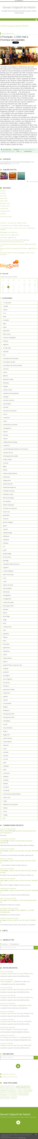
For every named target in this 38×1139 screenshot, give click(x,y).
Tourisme (6, 787)
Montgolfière (7, 595)
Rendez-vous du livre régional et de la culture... (14, 248)
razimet (5, 700)
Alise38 (2, 851)
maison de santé (8, 585)
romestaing (6, 721)
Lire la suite (15, 164)
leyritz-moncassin (8, 574)
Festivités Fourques (9, 491)
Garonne (6, 519)
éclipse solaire (7, 459)
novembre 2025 (5, 206)
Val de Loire (6, 797)
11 (3, 287)
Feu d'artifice (7, 501)
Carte (5, 931)
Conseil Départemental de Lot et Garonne (15, 449)
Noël (4, 623)
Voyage (5, 815)
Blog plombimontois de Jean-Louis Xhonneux (14, 241)
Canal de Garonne (8, 400)
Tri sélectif (6, 790)
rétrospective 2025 (8, 717)
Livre (4, 578)
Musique (5, 609)
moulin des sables (8, 602)
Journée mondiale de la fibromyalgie (11, 253)
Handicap (6, 540)
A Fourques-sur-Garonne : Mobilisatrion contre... (16, 1005)
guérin (5, 526)
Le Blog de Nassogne (23, 225)
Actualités (6, 320)
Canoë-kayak (7, 404)
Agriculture (6, 330)
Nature (5, 613)
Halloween (6, 536)
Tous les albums (33, 181)
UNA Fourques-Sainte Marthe (12, 794)
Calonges (6, 397)
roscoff (5, 724)
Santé (5, 749)
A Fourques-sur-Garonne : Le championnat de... (16, 1037)
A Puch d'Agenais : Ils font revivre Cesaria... (14, 1029)
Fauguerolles (7, 480)
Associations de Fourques (10, 358)
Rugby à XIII (6, 735)
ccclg (19, 1090)
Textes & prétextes (12, 232)
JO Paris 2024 (7, 557)
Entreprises (6, 477)
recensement (7, 703)
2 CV (4, 313)
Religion (5, 707)
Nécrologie (6, 616)
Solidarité (6, 766)
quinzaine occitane (9, 689)
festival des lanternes (9, 487)
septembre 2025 (5, 211)
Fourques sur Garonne (10, 508)
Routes (5, 731)
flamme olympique (8, 505)
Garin (2, 900)
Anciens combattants (9, 337)
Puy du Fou (6, 682)
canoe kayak (27, 1090)
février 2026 (3, 198)
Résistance (6, 710)
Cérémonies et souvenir (10, 424)
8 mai (4, 317)
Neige (5, 620)
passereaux (6, 647)
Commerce (6, 445)
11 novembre (7, 303)
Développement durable (10, 456)
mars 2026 (3, 196)
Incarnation (23, 223)
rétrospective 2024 (8, 714)
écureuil (5, 463)
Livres (5, 581)
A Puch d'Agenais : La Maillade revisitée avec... (15, 981)
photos (5, 661)
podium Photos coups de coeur (12, 665)
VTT (4, 818)
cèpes (5, 421)
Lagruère (6, 567)
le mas (14, 1097)
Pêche (5, 655)
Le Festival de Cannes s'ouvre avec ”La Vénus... (14, 228)
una (20, 151)
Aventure (6, 369)
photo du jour (5, 1097)
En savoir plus (22, 1137)
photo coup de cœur (7, 1087)
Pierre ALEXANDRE (6, 831)
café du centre (7, 390)
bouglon (5, 386)
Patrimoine (6, 651)
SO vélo (5, 759)
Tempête (6, 780)
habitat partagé (7, 533)
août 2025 (3, 214)
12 (8, 287)
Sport (4, 769)
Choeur (5, 438)
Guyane (5, 529)
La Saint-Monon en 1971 (7, 225)
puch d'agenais (7, 679)
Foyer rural (6, 512)
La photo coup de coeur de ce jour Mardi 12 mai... (16, 973)
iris (4, 546)
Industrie (5, 543)
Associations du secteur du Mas (12, 365)
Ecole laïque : (4, 237)
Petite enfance (7, 658)
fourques (4, 1094)
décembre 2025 (5, 203)
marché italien (7, 588)
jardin (5, 550)
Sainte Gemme (7, 738)
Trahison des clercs (6, 235)
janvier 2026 (3, 201)
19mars (5, 310)
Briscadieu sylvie (5, 910)
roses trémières (8, 728)
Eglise (4, 466)
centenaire (6, 418)
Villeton (5, 808)
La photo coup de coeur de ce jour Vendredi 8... (16, 1021)
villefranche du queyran (8, 1090)
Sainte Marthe (7, 742)
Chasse (5, 432)
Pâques (5, 637)
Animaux (5, 341)
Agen (4, 323)
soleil (4, 763)
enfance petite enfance (10, 473)
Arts (4, 355)
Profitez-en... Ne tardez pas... (8, 223)
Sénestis (5, 756)
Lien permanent (6, 149)
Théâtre (5, 783)
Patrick (2, 880)
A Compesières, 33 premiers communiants (12, 244)
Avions (5, 372)
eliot (1, 920)
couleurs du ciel (8, 452)
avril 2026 (3, 193)
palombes (6, 634)
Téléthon (6, 777)
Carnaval (5, 407)
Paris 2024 (6, 644)
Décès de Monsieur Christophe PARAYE (12, 240)
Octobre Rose (7, 627)
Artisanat (5, 351)
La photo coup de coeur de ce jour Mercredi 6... (16, 1045)
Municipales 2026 (8, 606)
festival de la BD (7, 484)
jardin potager (7, 553)
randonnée (6, 693)
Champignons (7, 428)
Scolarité (5, 752)
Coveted (3, 841)
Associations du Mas (9, 362)
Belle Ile (5, 376)
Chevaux (5, 435)
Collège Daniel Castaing (10, 442)
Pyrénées (6, 686)
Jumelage (6, 560)
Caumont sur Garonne (9, 411)
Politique (5, 668)
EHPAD (5, 470)
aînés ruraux (7, 334)
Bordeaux (6, 383)
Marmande (6, 592)
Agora (5, 327)
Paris (4, 641)
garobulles (6, 515)
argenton (6, 344)
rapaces (5, 696)
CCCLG (5, 414)
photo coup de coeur (23, 1087)
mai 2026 (2, 191)
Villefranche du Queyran (10, 804)
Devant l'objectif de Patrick (19, 7)
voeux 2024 (12, 1094)
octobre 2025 (4, 208)
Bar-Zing (13, 237)
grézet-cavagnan (8, 522)
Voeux (5, 811)
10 (35, 284)
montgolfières (7, 599)
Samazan (6, 745)
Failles (2, 232)
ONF (4, 630)
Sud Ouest (6, 773)
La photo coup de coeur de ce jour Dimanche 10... (17, 997)
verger (5, 801)
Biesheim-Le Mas (8, 379)
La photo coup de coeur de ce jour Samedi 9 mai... (17, 1013)
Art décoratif (7, 348)
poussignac (6, 675)
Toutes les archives (6, 216)
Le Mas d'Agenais (8, 571)
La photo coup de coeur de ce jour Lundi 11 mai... (16, 989)
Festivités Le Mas (8, 494)
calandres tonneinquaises (11, 393)
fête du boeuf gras (8, 498)
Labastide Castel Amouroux (11, 564)
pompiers (6, 672)
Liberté (16, 235)
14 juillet (5, 306)
